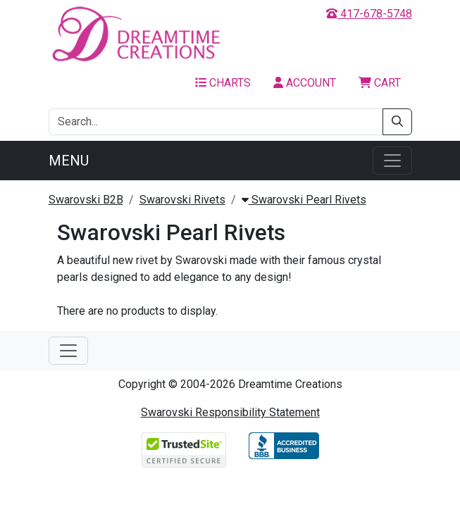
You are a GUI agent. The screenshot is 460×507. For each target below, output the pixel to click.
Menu (69, 160)
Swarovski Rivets (182, 199)
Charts (223, 82)
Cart (380, 82)
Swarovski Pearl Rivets (304, 199)
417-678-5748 (369, 13)
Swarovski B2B (86, 199)
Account (304, 82)
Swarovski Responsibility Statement (230, 412)
